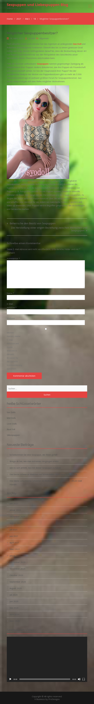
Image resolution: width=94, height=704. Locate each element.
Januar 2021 (15, 555)
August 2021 (16, 523)
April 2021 (14, 542)
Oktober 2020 (16, 575)
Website (11, 318)
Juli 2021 (14, 529)
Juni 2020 (14, 601)
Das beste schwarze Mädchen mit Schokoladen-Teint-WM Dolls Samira (43, 474)
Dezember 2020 (17, 562)
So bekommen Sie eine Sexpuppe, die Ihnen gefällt (34, 454)
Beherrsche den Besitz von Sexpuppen (32, 223)
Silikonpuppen (13, 435)
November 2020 (17, 568)
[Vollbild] (83, 679)
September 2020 (18, 581)
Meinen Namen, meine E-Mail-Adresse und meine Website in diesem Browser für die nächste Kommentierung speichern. (14, 350)
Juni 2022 (14, 503)
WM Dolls (11, 418)
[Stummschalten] (79, 679)
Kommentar (13, 258)
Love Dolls (12, 423)
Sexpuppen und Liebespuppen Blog (37, 4)
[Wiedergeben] (10, 679)
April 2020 (14, 614)
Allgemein (44, 38)
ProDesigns (54, 699)
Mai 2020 (14, 607)
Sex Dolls (11, 412)
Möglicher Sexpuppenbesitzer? (32, 33)
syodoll (31, 38)
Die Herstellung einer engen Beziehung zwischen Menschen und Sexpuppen (49, 229)
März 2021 (15, 549)
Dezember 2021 (17, 516)
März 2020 (15, 620)
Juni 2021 (14, 536)
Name (10, 293)
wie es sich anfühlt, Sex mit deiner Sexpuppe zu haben (35, 467)
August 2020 (16, 588)
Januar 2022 (15, 510)
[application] (47, 659)
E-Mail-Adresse (11, 305)
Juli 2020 (14, 594)
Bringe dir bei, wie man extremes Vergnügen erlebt (34, 461)
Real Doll (11, 429)
